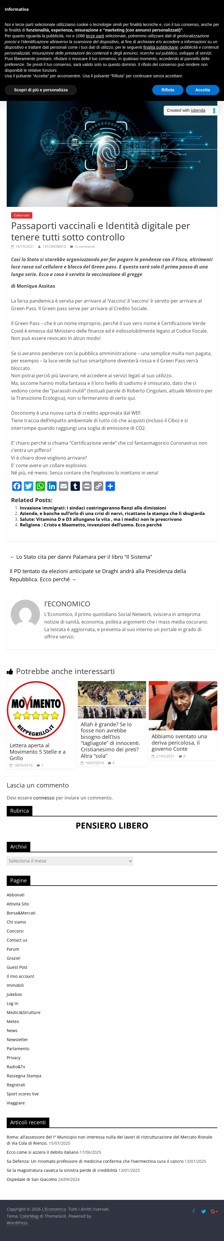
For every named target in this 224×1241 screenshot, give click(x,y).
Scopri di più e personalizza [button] (41, 90)
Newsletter (17, 1039)
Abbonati (15, 895)
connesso (44, 798)
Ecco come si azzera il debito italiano (42, 1152)
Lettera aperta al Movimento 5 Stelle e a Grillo (38, 751)
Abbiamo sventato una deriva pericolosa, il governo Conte (179, 742)
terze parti (95, 36)
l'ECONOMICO (55, 246)
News (12, 1030)
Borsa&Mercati (21, 913)
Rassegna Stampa (24, 1075)
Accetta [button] (202, 90)
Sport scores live (23, 1094)
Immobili (15, 985)
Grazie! (13, 958)
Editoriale (21, 215)
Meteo (13, 1021)
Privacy (13, 1057)
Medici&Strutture (24, 1012)
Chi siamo (16, 922)
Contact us (17, 940)
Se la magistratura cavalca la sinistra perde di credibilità (62, 1170)
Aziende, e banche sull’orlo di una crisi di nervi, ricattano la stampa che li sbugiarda (112, 513)
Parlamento (18, 1048)
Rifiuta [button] (168, 90)
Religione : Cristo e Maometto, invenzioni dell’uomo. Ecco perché (91, 525)
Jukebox (14, 994)
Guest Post (17, 967)
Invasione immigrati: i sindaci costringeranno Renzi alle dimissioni (93, 508)
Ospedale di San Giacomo (32, 1179)
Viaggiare (16, 1103)
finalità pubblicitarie (160, 47)
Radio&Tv (16, 1066)
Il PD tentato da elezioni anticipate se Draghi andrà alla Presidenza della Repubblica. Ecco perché (98, 575)
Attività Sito (18, 904)
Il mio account (20, 976)
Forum (13, 949)
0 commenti (82, 246)
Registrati (16, 1085)
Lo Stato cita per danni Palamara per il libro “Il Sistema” (81, 556)
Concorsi (15, 931)
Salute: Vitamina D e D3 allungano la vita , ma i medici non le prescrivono (101, 519)
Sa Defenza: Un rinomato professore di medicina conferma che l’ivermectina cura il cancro (95, 1161)
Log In (12, 1003)
